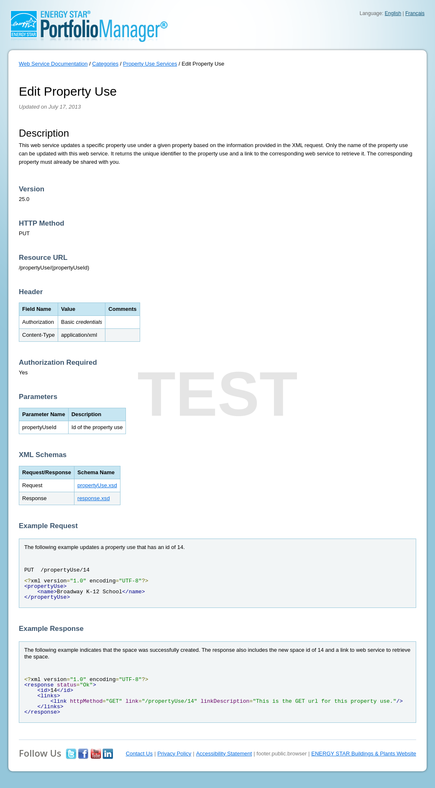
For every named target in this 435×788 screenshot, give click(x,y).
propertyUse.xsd (97, 485)
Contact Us (139, 753)
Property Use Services (150, 64)
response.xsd (93, 498)
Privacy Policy (174, 753)
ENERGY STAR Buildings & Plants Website (363, 753)
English (393, 13)
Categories (105, 64)
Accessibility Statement (224, 753)
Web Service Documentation (53, 64)
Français (415, 13)
